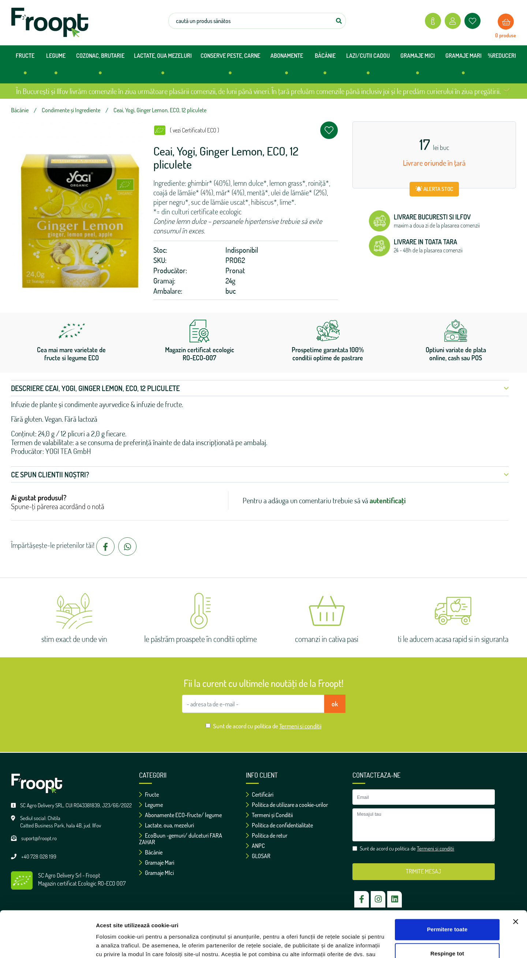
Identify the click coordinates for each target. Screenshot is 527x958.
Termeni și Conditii (269, 815)
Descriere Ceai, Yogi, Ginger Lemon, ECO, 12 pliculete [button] (260, 388)
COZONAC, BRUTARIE (100, 67)
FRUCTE (25, 67)
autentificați (388, 500)
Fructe (149, 794)
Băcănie (150, 852)
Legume (151, 804)
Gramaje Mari (156, 862)
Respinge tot (447, 913)
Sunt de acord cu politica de (267, 726)
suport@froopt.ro (39, 838)
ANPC (255, 845)
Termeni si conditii (300, 726)
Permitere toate (447, 890)
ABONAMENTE (286, 67)
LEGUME (56, 67)
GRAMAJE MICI (417, 67)
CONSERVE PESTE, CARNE (230, 67)
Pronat (235, 270)
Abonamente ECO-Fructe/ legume (180, 815)
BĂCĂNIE (325, 67)
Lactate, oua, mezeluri (166, 825)
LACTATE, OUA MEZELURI (163, 67)
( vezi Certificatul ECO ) (194, 130)
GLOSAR (258, 856)
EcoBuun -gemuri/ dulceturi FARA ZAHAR (180, 839)
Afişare (105, 943)
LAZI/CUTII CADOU (368, 67)
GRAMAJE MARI (463, 67)
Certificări (259, 794)
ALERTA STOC (434, 188)
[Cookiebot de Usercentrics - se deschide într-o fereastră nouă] (47, 943)
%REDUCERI (502, 55)
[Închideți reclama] (515, 881)
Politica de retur (266, 835)
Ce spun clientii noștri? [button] (260, 474)
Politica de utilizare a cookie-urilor (287, 804)
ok (335, 704)
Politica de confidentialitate (279, 825)
